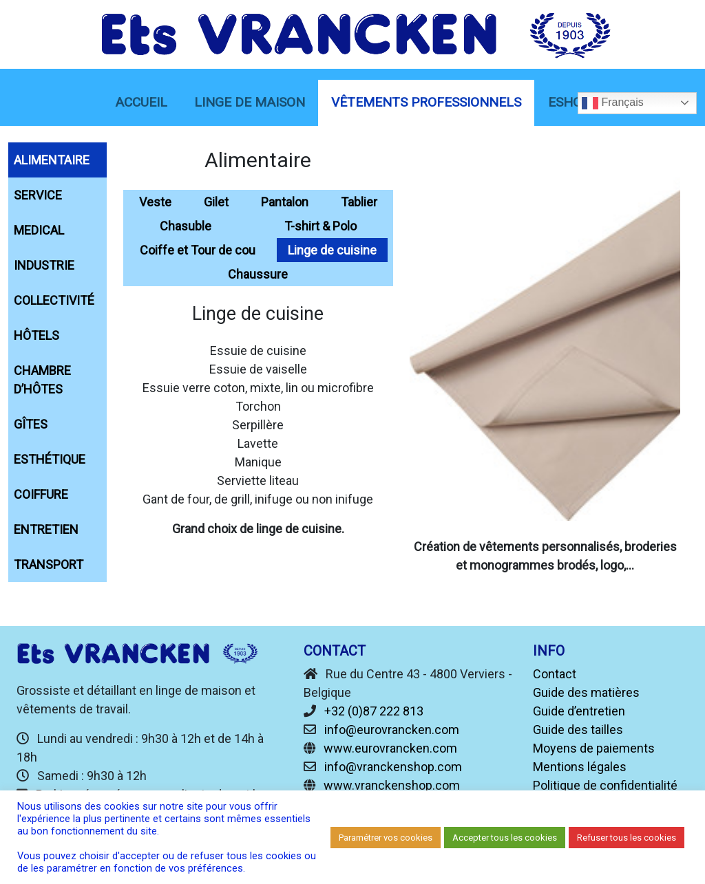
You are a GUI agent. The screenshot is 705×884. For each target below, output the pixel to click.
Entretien (46, 529)
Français (613, 103)
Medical (39, 230)
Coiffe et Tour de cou (197, 250)
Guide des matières (586, 692)
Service (38, 195)
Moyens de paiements (594, 748)
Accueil (141, 102)
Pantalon (284, 202)
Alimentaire (52, 160)
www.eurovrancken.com (390, 748)
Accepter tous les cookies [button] (504, 837)
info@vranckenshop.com (393, 766)
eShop (569, 102)
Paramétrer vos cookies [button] (385, 837)
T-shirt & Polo (320, 226)
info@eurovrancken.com (391, 729)
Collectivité (54, 300)
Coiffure (41, 494)
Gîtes (31, 424)
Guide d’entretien (579, 711)
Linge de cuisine (332, 250)
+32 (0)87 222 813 (373, 711)
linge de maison (249, 102)
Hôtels (36, 335)
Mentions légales (580, 766)
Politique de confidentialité (605, 785)
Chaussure (258, 274)
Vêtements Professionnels (426, 102)
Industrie (44, 265)
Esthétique (49, 459)
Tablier (359, 202)
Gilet (216, 202)
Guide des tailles (578, 729)
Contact (554, 674)
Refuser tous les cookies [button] (626, 837)
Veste (155, 202)
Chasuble (185, 226)
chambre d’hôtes (42, 379)
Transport (48, 564)
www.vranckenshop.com (392, 785)
